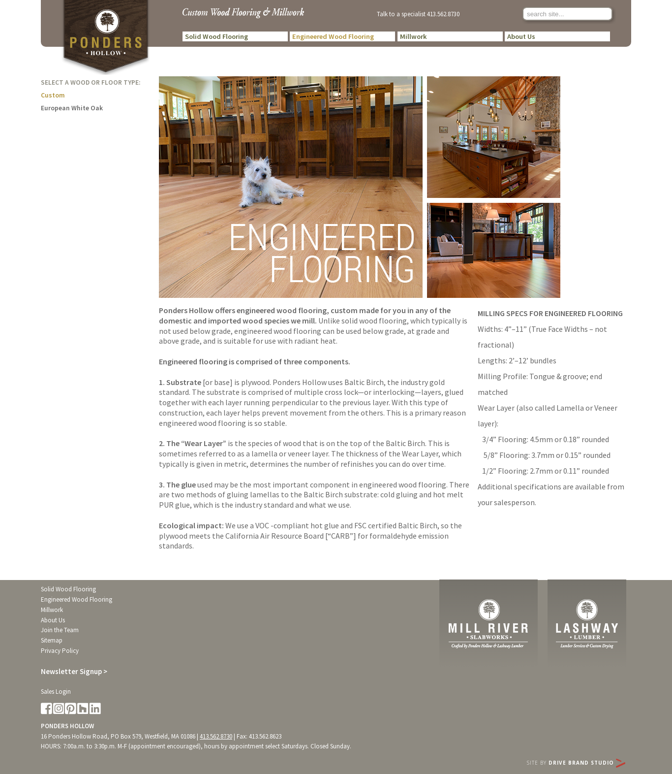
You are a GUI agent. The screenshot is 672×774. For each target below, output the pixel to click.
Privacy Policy (60, 650)
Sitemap (51, 640)
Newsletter (74, 671)
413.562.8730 (443, 14)
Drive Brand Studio (587, 762)
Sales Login (56, 691)
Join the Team (60, 630)
